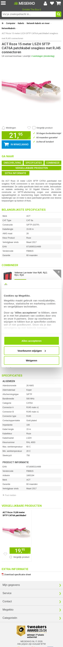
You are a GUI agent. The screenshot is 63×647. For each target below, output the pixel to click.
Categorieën (10, 617)
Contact (7, 601)
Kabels (21, 23)
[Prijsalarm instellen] (9, 128)
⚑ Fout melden (9, 495)
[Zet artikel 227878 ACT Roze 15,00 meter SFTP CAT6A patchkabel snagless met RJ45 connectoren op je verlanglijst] (5, 554)
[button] (7, 3)
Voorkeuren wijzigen (31, 350)
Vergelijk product (44, 128)
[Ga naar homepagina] (24, 3)
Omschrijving (12, 162)
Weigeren (31, 360)
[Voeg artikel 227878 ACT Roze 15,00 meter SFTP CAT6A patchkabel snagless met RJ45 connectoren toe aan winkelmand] (20, 550)
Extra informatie (15, 173)
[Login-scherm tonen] (45, 3)
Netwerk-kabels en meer (38, 23)
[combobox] (29, 14)
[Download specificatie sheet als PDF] (31, 574)
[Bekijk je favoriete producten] (52, 3)
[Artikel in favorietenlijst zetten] (29, 128)
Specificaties (34, 162)
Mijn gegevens (11, 584)
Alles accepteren (31, 340)
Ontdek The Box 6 (31, 9)
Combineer (52, 162)
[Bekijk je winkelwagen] (58, 3)
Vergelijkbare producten (31, 168)
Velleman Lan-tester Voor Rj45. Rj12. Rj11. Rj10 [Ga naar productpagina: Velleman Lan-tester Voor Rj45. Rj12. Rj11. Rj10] (31, 274)
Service (7, 593)
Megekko (8, 609)
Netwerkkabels (8, 28)
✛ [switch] (59, 271)
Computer (10, 23)
